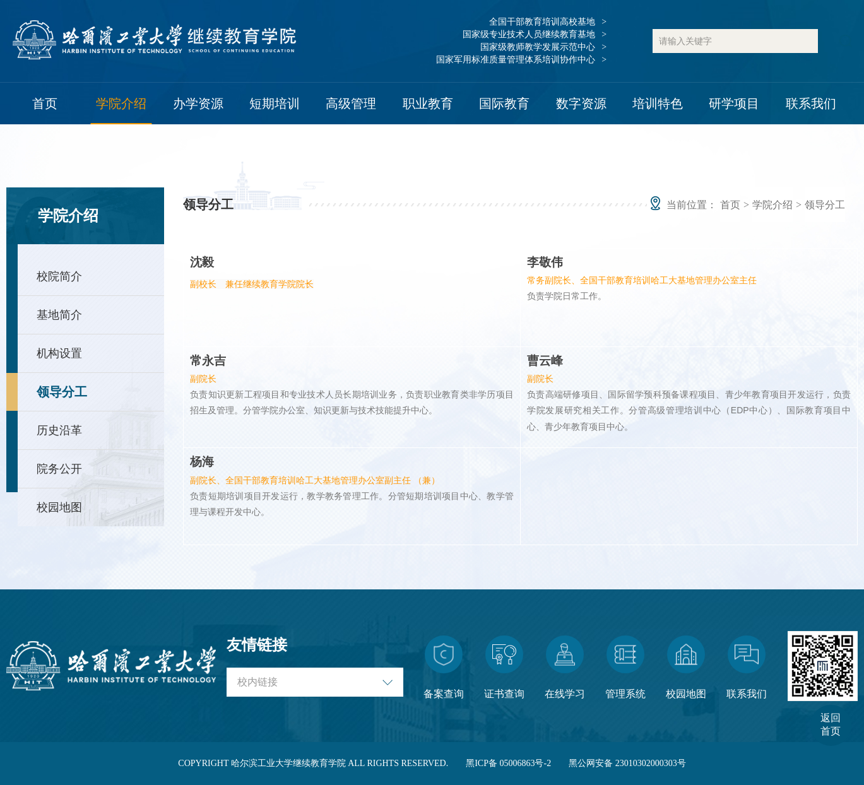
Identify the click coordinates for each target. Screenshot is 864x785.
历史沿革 (59, 430)
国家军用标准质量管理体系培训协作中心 (515, 59)
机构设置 (59, 353)
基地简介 (59, 315)
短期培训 (274, 103)
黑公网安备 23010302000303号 (627, 763)
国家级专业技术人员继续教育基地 (529, 34)
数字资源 (581, 103)
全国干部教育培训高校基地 (542, 22)
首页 (44, 103)
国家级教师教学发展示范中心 (537, 47)
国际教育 (504, 103)
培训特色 (657, 103)
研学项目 (734, 103)
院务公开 (59, 469)
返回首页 (830, 724)
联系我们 (811, 103)
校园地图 (59, 507)
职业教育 (428, 103)
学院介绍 (121, 103)
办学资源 (198, 103)
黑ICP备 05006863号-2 (508, 763)
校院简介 (59, 276)
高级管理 (351, 103)
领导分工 (62, 392)
